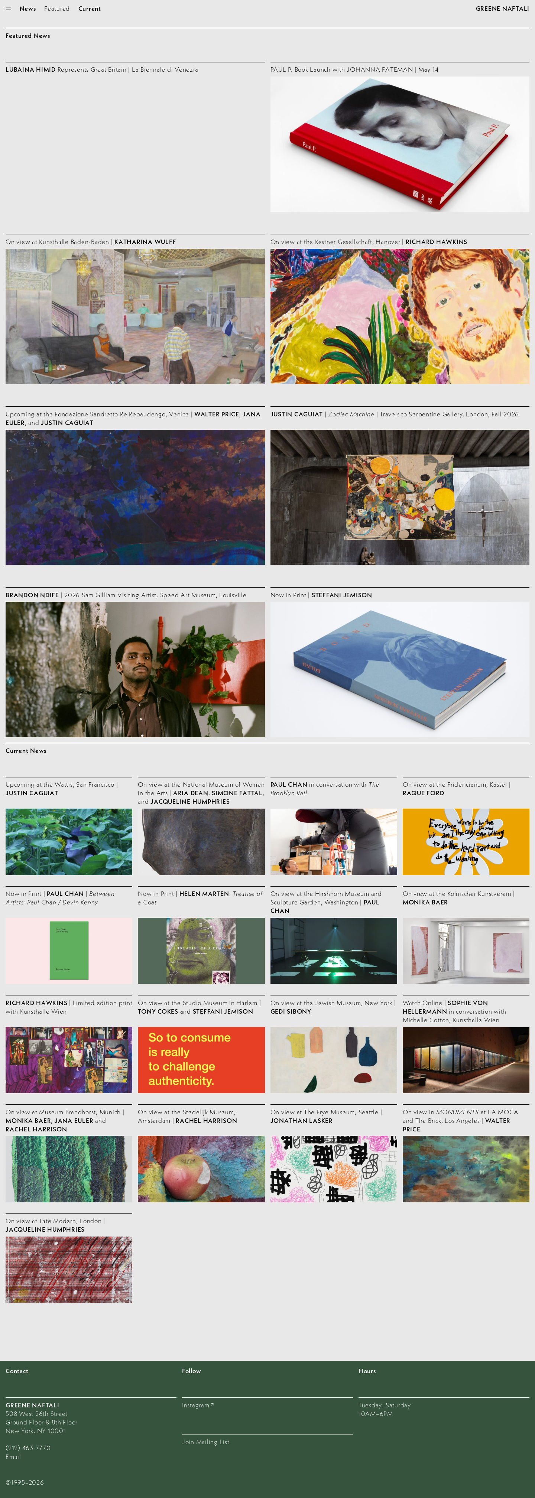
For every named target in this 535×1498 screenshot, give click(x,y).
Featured (57, 8)
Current (89, 8)
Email (13, 1456)
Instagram (196, 1405)
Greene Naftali (503, 8)
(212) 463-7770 (28, 1448)
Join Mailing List (206, 1442)
